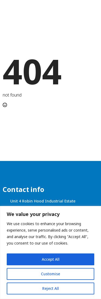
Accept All (51, 259)
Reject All (50, 288)
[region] (50, 252)
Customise (50, 273)
